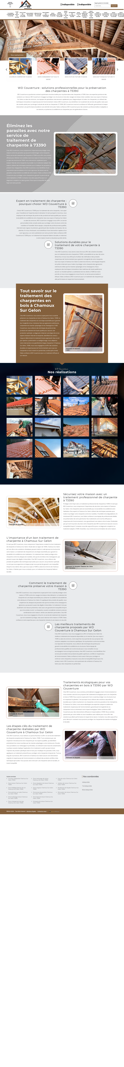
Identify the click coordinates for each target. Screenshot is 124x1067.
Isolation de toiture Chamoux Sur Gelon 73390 (67, 783)
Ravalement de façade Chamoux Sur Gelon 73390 (68, 788)
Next (117, 69)
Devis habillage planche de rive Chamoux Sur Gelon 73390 (17, 788)
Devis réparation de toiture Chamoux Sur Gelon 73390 (43, 783)
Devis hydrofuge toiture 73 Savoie (97, 14)
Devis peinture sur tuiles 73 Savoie (91, 14)
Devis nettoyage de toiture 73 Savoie (113, 14)
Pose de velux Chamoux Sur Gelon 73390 (67, 779)
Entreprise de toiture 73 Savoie (72, 14)
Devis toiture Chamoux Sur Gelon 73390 (17, 783)
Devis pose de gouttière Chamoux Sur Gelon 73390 (42, 793)
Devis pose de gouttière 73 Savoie (59, 14)
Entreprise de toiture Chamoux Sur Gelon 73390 (43, 802)
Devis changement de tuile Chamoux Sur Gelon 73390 (16, 802)
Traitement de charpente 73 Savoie (45, 14)
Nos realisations (17, 55)
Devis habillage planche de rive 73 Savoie (85, 14)
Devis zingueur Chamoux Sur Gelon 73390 (43, 788)
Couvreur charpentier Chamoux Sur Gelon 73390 (18, 779)
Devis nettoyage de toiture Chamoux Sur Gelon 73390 (40, 779)
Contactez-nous (41, 811)
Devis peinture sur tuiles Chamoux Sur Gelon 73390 (18, 793)
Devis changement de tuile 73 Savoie (106, 14)
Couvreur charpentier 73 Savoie (10, 15)
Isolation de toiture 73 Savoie (23, 14)
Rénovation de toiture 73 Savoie (37, 15)
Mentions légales (31, 811)
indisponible (67, 4)
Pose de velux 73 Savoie (17, 14)
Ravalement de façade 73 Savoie (30, 15)
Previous (6, 69)
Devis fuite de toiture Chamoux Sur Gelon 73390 (43, 797)
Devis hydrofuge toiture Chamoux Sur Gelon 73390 (17, 797)
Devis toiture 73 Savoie (78, 14)
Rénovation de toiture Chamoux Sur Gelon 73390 (68, 793)
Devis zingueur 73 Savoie (52, 15)
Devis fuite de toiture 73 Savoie (65, 14)
